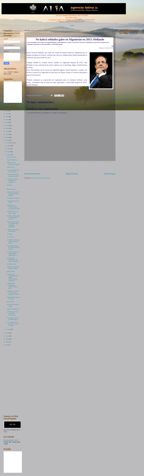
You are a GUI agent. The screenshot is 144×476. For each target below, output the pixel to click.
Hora (5, 72)
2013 (7, 137)
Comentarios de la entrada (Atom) (41, 178)
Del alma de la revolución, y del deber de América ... (13, 259)
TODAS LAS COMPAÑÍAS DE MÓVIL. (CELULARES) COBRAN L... (12, 277)
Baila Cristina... (11, 271)
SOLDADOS (10, 301)
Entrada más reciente (32, 174)
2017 (7, 125)
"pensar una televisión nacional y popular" (13, 175)
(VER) (72, 25)
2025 (7, 110)
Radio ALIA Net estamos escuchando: (13, 163)
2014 (7, 134)
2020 (7, 116)
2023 (7, 113)
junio (8, 151)
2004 (7, 345)
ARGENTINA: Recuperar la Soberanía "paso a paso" (12, 286)
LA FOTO (9, 234)
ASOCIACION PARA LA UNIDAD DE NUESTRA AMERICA (13, 224)
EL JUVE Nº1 (11, 237)
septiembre (10, 142)
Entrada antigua (110, 174)
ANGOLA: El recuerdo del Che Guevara (13, 267)
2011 (7, 333)
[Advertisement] (70, 167)
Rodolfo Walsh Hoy (12, 160)
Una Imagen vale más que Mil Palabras (13, 318)
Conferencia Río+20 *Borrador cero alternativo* (12, 180)
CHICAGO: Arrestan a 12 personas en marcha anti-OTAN (13, 292)
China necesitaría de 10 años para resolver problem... (13, 193)
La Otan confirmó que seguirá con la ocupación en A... (13, 253)
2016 (7, 128)
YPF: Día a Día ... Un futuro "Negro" (13, 212)
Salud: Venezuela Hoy (13, 309)
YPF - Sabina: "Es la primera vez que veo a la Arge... (13, 324)
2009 (7, 339)
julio (8, 148)
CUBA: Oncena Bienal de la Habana (13, 230)
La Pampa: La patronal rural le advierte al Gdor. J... (13, 241)
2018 (7, 122)
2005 (7, 342)
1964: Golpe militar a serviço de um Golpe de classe (13, 247)
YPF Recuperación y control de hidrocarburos (12, 313)
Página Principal (72, 174)
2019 (7, 119)
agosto (9, 145)
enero (9, 329)
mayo (9, 154)
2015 (7, 131)
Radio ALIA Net (11, 157)
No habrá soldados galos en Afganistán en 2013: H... (13, 217)
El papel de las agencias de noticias (13, 298)
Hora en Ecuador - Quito (11, 440)
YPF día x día (10, 167)
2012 (7, 140)
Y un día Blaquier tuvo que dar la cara (13, 170)
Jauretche (9, 185)
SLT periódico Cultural (13, 198)
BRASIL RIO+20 (11, 189)
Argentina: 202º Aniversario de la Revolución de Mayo (13, 207)
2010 (7, 336)
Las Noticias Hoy (11, 264)
